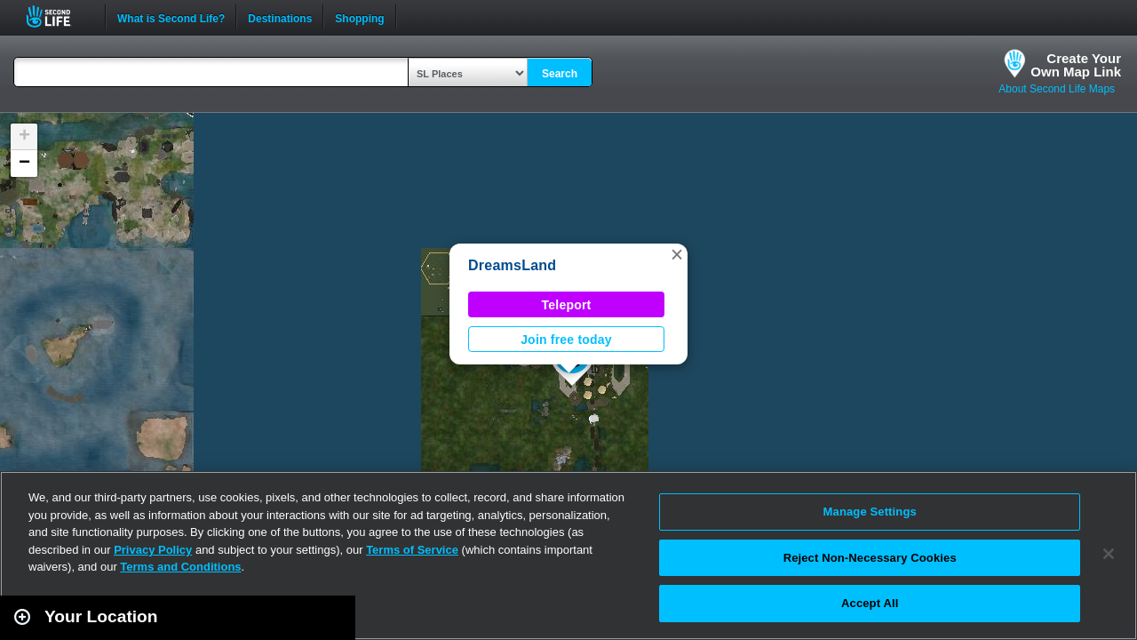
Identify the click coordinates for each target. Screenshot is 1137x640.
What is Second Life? (171, 16)
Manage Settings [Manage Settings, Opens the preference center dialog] (870, 511)
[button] (677, 254)
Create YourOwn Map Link (1075, 65)
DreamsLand (512, 265)
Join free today (566, 339)
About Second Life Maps (1056, 89)
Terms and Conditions (180, 566)
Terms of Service (412, 549)
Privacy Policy (153, 549)
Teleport (567, 305)
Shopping (359, 16)
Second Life (58, 16)
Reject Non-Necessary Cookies (870, 557)
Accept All (869, 603)
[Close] (1108, 553)
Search (559, 74)
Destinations (280, 16)
